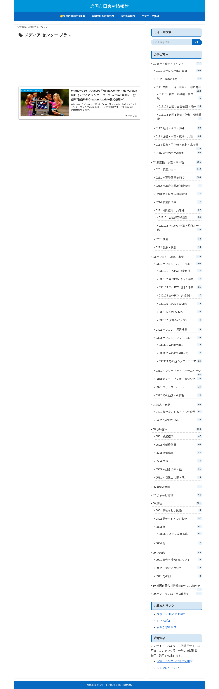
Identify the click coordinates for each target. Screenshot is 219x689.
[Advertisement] (79, 61)
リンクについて (168, 667)
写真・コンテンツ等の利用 (174, 661)
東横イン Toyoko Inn (170, 614)
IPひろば (163, 620)
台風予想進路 (166, 627)
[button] (197, 42)
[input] (171, 42)
